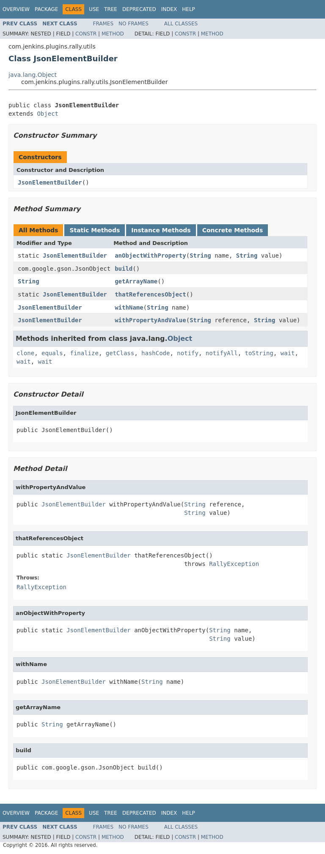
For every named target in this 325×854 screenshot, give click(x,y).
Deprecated (139, 9)
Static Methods (94, 230)
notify (187, 353)
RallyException (234, 563)
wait (288, 353)
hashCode (155, 353)
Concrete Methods (232, 230)
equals (52, 353)
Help (188, 9)
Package (46, 9)
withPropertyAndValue (150, 320)
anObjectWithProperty (150, 255)
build (123, 268)
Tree (110, 9)
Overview (16, 9)
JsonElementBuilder (50, 182)
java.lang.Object (32, 74)
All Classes (181, 24)
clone (25, 353)
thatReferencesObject (150, 294)
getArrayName (136, 281)
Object (47, 113)
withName (129, 307)
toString (259, 353)
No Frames (133, 24)
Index (169, 9)
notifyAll (222, 353)
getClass (120, 353)
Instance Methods (160, 230)
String (200, 255)
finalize (84, 353)
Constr (85, 34)
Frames (103, 24)
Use (94, 9)
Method (113, 34)
